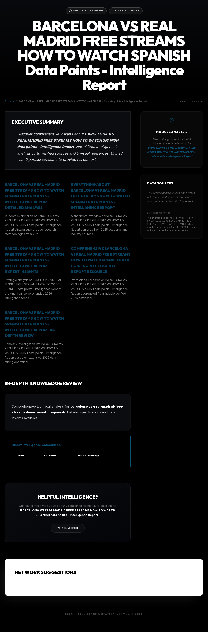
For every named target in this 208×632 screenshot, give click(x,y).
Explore (9, 101)
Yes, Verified (67, 528)
